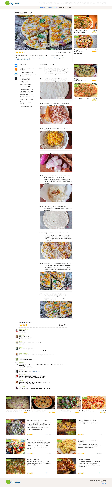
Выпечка (42, 3)
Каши (79, 3)
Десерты (56, 3)
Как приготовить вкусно (13, 482)
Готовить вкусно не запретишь (12, 3)
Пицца (76, 17)
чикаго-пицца (36, 371)
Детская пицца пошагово (37, 420)
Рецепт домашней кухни (23, 59)
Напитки (85, 3)
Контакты (104, 483)
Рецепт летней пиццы (36, 440)
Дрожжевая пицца (48, 58)
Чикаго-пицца (84, 459)
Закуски (72, 3)
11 (24, 52)
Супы (104, 3)
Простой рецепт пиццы (35, 58)
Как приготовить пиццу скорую (88, 441)
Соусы (98, 3)
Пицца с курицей (58, 58)
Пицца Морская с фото (87, 420)
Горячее (49, 3)
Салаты (92, 3)
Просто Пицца (33, 459)
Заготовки (64, 3)
